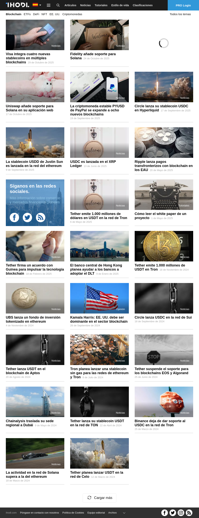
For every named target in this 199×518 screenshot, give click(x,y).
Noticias (85, 5)
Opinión (120, 309)
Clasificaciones (143, 5)
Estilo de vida (120, 5)
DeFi (36, 14)
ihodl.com (11, 512)
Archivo (112, 512)
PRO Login (183, 5)
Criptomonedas (72, 14)
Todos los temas (180, 14)
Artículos (70, 5)
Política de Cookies (73, 512)
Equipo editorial (96, 512)
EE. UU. (55, 14)
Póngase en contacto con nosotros (39, 512)
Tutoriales (101, 5)
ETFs (27, 14)
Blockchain (13, 14)
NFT (44, 14)
